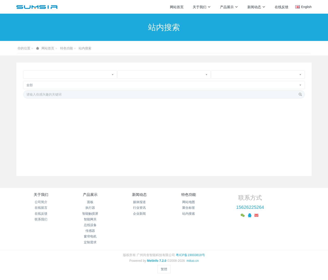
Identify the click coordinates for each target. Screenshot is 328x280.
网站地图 (188, 202)
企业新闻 (139, 213)
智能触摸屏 (90, 213)
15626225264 (250, 207)
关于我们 (41, 195)
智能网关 (90, 219)
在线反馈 (41, 213)
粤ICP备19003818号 (190, 255)
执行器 (90, 207)
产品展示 (90, 195)
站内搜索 (85, 48)
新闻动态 (139, 195)
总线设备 (90, 225)
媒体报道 (139, 202)
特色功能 (66, 48)
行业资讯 (139, 207)
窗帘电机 (90, 236)
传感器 (90, 230)
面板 (90, 202)
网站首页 (177, 7)
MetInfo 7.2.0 (157, 260)
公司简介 (41, 202)
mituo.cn (193, 260)
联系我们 (41, 219)
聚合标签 (188, 207)
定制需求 (90, 242)
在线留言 (41, 207)
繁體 (164, 269)
